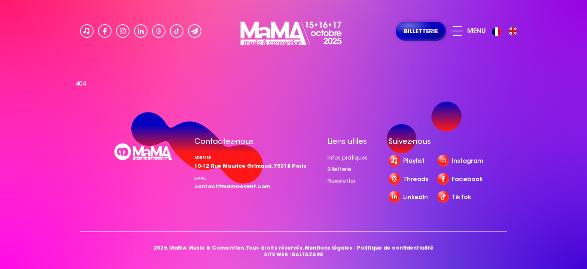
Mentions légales (328, 248)
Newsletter (341, 180)
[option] (513, 31)
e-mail (200, 178)
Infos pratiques (348, 157)
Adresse (202, 157)
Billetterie (339, 169)
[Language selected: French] (506, 31)
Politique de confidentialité (395, 248)
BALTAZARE (307, 254)
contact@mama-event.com (232, 186)
